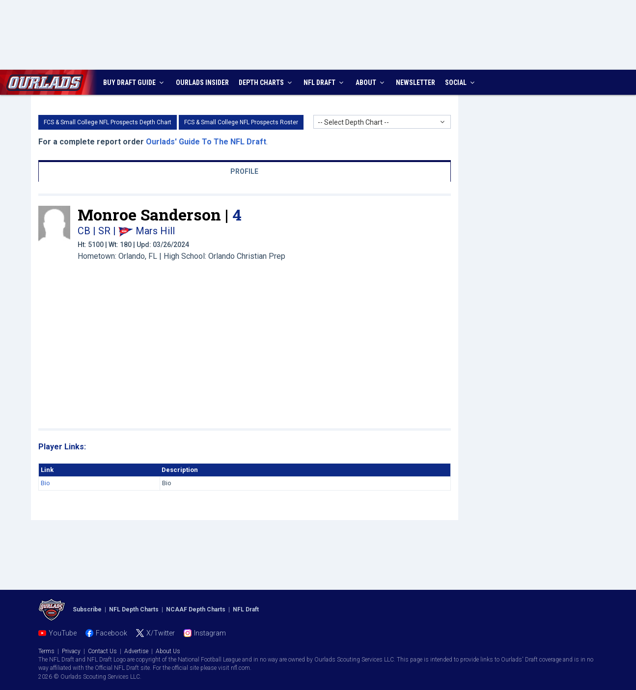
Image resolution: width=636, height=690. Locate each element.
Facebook (111, 633)
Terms (46, 651)
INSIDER (202, 82)
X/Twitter (160, 633)
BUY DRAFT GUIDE (134, 82)
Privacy (71, 651)
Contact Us (102, 651)
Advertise (136, 651)
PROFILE (244, 171)
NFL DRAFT (325, 82)
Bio (45, 483)
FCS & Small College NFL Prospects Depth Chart (107, 122)
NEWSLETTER (415, 82)
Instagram (210, 633)
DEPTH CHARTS (266, 82)
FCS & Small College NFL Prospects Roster (241, 122)
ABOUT (371, 82)
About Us (168, 651)
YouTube (63, 633)
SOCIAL (461, 82)
